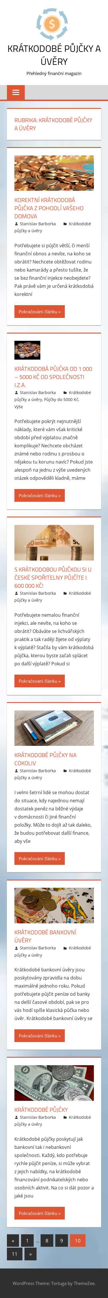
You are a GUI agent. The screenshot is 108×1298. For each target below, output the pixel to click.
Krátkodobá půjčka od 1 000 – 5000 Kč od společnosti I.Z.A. (53, 376)
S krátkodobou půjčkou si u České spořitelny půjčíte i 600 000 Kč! (53, 577)
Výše (18, 406)
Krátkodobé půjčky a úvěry (54, 54)
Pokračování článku (38, 311)
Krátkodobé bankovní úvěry (45, 936)
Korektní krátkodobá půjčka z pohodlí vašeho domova (49, 208)
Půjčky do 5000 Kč (61, 399)
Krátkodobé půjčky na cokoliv (45, 759)
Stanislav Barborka (38, 223)
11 (15, 1254)
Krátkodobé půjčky (41, 1109)
